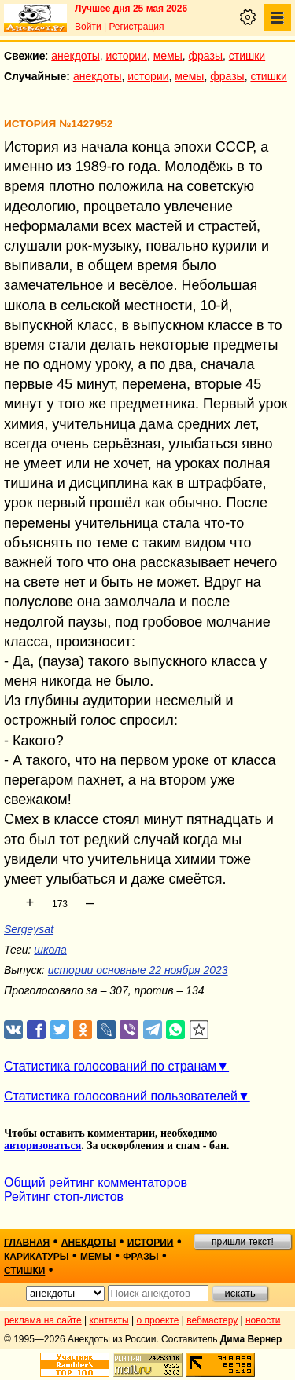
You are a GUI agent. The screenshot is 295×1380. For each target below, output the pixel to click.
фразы (206, 55)
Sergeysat (28, 929)
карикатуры (36, 1256)
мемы (168, 55)
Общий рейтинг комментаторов (95, 1182)
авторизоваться (42, 1145)
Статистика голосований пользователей (121, 1096)
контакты (109, 1320)
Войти (88, 26)
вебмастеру (212, 1320)
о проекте (158, 1320)
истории (126, 55)
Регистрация (136, 26)
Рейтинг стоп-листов (64, 1196)
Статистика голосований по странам (110, 1066)
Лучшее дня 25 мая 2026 (131, 8)
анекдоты (75, 55)
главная (27, 1242)
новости (262, 1320)
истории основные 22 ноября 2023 (138, 970)
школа (50, 949)
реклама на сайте (43, 1320)
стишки (247, 55)
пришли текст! (243, 1241)
